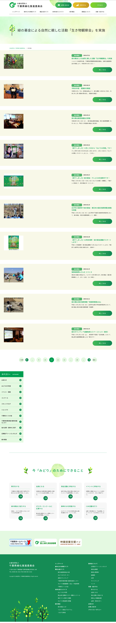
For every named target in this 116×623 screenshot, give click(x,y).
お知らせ (4, 380)
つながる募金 (62, 614)
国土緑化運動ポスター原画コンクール (69, 596)
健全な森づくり (44, 12)
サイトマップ (95, 582)
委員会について (86, 12)
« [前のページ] (26, 359)
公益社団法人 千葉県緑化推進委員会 (25, 5)
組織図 (93, 576)
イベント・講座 (6, 392)
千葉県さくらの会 (7, 416)
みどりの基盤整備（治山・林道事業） (69, 585)
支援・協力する (93, 588)
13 (64, 360)
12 (58, 360)
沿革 (92, 579)
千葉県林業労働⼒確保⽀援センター (9, 422)
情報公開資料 (95, 573)
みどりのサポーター (64, 576)
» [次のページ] (89, 359)
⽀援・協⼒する (100, 12)
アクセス (100, 5)
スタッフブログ (6, 404)
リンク (93, 585)
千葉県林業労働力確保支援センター (68, 582)
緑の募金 (4, 439)
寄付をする (94, 591)
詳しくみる (102, 70)
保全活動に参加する (97, 596)
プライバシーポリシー (94, 611)
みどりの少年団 (6, 386)
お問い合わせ (65, 5)
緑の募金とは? (62, 608)
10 (45, 360)
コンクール (5, 398)
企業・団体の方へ (96, 602)
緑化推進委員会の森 (64, 573)
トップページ (16, 12)
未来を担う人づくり (57, 12)
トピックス (5, 410)
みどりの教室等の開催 (64, 602)
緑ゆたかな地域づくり (30, 12)
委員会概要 (94, 570)
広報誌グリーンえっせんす (9, 433)
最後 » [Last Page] (95, 360)
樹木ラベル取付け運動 (64, 599)
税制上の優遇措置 (96, 599)
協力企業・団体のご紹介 (9, 428)
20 (77, 360)
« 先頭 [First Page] (21, 360)
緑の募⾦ (72, 12)
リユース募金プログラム (65, 611)
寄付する (83, 5)
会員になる (94, 594)
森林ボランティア (63, 579)
